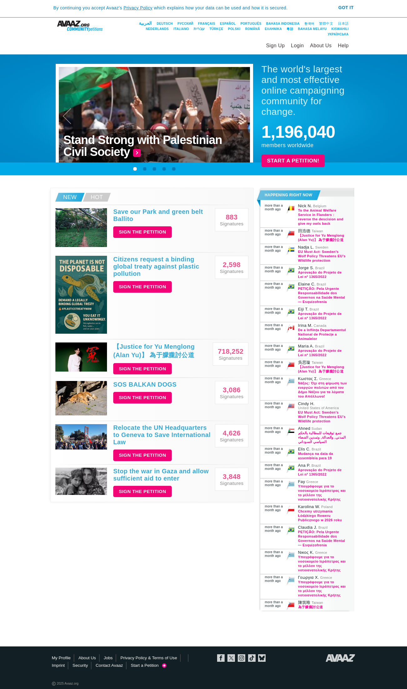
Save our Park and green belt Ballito (158, 215)
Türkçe (216, 29)
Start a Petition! (293, 161)
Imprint (58, 665)
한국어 (309, 23)
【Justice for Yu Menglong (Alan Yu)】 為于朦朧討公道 (154, 350)
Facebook (221, 658)
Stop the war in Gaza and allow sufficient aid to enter (161, 475)
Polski (234, 29)
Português (251, 23)
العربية (145, 23)
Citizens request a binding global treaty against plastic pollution (156, 266)
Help (343, 45)
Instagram (241, 658)
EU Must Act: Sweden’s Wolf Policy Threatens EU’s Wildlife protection (322, 256)
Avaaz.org (340, 658)
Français (206, 23)
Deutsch (165, 23)
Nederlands (157, 29)
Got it (346, 7)
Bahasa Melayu (312, 29)
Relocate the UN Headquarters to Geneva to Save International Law (162, 434)
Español (228, 23)
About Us (321, 45)
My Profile (61, 658)
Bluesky (262, 658)
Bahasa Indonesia (283, 23)
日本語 (343, 23)
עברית (199, 29)
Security (80, 665)
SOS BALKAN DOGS (145, 384)
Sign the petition (142, 231)
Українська (338, 34)
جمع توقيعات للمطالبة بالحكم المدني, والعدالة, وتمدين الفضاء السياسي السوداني (322, 437)
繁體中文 (326, 23)
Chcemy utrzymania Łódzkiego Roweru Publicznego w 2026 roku (320, 515)
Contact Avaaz (109, 665)
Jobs (108, 658)
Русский (185, 23)
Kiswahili (339, 29)
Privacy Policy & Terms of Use (148, 658)
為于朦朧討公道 (310, 607)
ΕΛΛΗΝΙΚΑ (273, 29)
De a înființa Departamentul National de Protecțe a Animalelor (322, 334)
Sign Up (275, 45)
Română (252, 29)
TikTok (252, 658)
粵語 (290, 29)
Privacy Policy (138, 7)
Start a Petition (149, 665)
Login (297, 45)
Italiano (181, 29)
